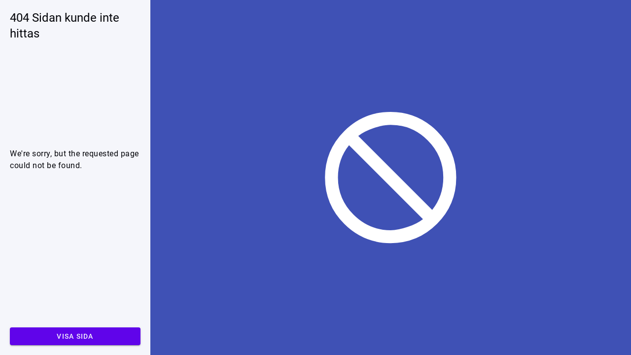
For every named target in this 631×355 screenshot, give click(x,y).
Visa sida (75, 336)
